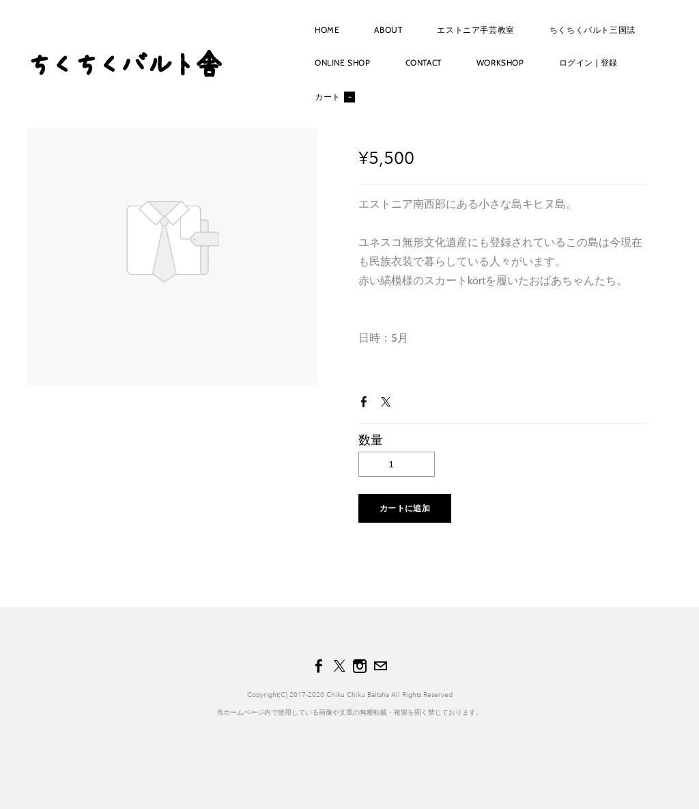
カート (335, 97)
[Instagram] (360, 666)
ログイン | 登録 (588, 62)
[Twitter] (339, 666)
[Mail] (380, 666)
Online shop (343, 62)
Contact (423, 62)
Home (327, 30)
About (388, 30)
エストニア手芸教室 (475, 30)
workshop (500, 62)
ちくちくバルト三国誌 (593, 30)
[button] (404, 508)
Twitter (388, 404)
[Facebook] (319, 666)
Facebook (366, 404)
